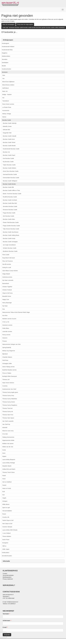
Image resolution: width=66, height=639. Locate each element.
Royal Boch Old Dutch (8, 258)
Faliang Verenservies (8, 437)
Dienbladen (5, 62)
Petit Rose (5, 360)
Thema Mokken (6, 536)
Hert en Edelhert (7, 482)
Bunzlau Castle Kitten (9, 219)
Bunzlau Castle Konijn (9, 238)
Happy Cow (5, 299)
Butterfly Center (7, 126)
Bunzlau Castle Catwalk (9, 136)
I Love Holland (6, 533)
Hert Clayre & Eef (7, 523)
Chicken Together (7, 286)
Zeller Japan (5, 549)
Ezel (3, 491)
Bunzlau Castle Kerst (9, 139)
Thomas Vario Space (8, 418)
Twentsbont (5, 101)
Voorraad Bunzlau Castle (10, 174)
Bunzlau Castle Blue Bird (10, 203)
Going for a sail (6, 267)
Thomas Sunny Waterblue (9, 398)
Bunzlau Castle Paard (9, 155)
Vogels (4, 498)
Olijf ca (4, 546)
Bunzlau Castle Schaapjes (10, 241)
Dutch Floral (5, 539)
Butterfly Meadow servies (9, 370)
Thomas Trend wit (7, 408)
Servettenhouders (7, 555)
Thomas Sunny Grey (8, 395)
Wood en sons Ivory (8, 430)
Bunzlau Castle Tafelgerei (10, 181)
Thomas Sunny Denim (8, 402)
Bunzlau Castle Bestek (9, 145)
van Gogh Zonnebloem (9, 245)
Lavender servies (7, 331)
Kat (3, 97)
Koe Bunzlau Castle (8, 158)
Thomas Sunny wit (7, 411)
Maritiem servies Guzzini (9, 318)
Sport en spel (6, 507)
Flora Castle (5, 254)
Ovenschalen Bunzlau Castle (11, 177)
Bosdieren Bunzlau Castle (10, 251)
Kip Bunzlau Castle (8, 161)
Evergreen (5, 543)
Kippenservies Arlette (8, 440)
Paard (4, 475)
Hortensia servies (7, 277)
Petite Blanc (5, 328)
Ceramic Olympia (7, 526)
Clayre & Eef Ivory (7, 293)
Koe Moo (4, 315)
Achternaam (6, 620)
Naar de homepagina (8, 24)
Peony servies (6, 334)
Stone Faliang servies (8, 366)
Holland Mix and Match (8, 469)
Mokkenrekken (6, 56)
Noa (3, 309)
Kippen (4, 456)
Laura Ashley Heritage (8, 462)
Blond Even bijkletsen (8, 81)
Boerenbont (5, 283)
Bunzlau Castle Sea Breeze (10, 232)
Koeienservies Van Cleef (9, 389)
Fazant (4, 485)
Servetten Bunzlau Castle (10, 206)
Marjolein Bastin (6, 466)
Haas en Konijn (6, 488)
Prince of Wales (6, 373)
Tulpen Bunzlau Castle (9, 165)
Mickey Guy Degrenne (8, 350)
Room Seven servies (8, 104)
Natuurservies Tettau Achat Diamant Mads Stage (16, 312)
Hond (3, 478)
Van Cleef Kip (6, 424)
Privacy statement (8, 579)
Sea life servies (6, 264)
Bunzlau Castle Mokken (9, 168)
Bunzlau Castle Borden (9, 184)
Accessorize (5, 110)
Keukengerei (5, 43)
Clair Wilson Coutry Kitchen (10, 270)
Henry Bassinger (7, 302)
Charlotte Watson (7, 357)
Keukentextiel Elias (7, 49)
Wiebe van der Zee (7, 446)
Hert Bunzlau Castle (8, 216)
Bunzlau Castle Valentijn (9, 123)
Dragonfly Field (7, 133)
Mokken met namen (8, 443)
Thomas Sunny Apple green (10, 392)
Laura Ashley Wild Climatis (9, 530)
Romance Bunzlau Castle (10, 209)
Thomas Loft (5, 379)
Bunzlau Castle (6, 120)
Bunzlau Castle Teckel (9, 142)
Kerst (3, 453)
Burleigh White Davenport (9, 376)
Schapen (4, 501)
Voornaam (6, 613)
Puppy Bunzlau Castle (9, 213)
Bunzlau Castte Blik (8, 187)
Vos (3, 78)
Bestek (4, 65)
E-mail (5, 627)
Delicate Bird (6, 129)
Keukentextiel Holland (8, 46)
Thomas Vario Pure (7, 414)
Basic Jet (5, 91)
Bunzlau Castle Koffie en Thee (11, 190)
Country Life (5, 517)
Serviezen (5, 72)
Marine (4, 117)
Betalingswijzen (7, 577)
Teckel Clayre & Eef (7, 520)
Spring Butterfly (6, 347)
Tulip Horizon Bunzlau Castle (11, 229)
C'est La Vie (5, 322)
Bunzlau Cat (6, 152)
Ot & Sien (5, 434)
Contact (5, 573)
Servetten (4, 59)
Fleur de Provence (7, 261)
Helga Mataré (6, 274)
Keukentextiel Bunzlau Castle (11, 149)
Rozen (4, 514)
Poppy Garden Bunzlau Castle (11, 225)
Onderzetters (5, 552)
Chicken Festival (7, 290)
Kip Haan (5, 306)
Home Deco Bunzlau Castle (10, 171)
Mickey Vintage (6, 113)
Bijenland (5, 354)
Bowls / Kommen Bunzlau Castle (12, 193)
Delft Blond (5, 88)
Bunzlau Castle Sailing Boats (11, 235)
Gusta (4, 450)
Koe (3, 494)
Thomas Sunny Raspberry (9, 405)
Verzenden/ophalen (8, 575)
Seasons (4, 338)
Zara (3, 75)
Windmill (4, 427)
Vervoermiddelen (7, 510)
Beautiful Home (6, 296)
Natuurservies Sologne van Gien (11, 344)
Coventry (4, 386)
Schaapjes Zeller (7, 363)
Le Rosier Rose (6, 107)
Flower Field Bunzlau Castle (11, 222)
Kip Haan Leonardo (7, 280)
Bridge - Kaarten (7, 94)
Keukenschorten (6, 69)
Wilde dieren (5, 504)
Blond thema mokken (8, 85)
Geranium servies (7, 325)
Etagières (4, 53)
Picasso (4, 341)
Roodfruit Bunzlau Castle (10, 197)
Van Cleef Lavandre (8, 421)
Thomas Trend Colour (8, 472)
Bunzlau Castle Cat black (10, 200)
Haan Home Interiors (8, 382)
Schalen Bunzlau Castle (9, 248)
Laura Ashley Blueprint (8, 459)
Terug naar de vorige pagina (25, 24)
